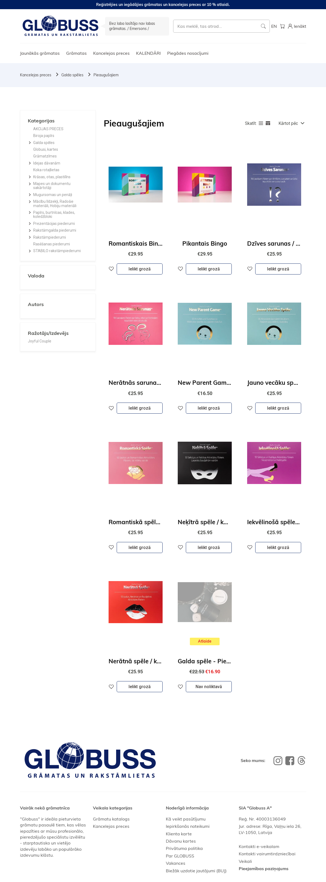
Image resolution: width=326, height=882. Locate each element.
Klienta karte (179, 833)
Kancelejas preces (111, 53)
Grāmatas (76, 53)
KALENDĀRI (148, 53)
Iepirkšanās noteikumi (188, 826)
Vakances (175, 863)
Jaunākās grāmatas (40, 53)
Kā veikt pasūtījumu (186, 819)
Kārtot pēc (288, 123)
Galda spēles (72, 75)
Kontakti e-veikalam (259, 846)
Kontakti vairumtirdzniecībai (267, 853)
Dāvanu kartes (181, 841)
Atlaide (204, 641)
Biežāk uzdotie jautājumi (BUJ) (196, 870)
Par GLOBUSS (180, 856)
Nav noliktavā (209, 686)
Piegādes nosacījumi (188, 53)
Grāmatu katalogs (111, 819)
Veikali (245, 861)
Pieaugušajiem (106, 75)
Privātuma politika (184, 848)
